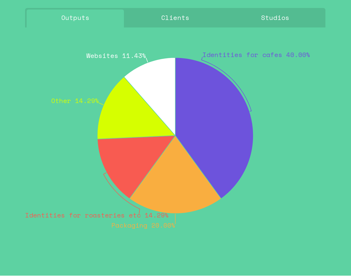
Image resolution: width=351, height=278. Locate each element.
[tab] (75, 18)
